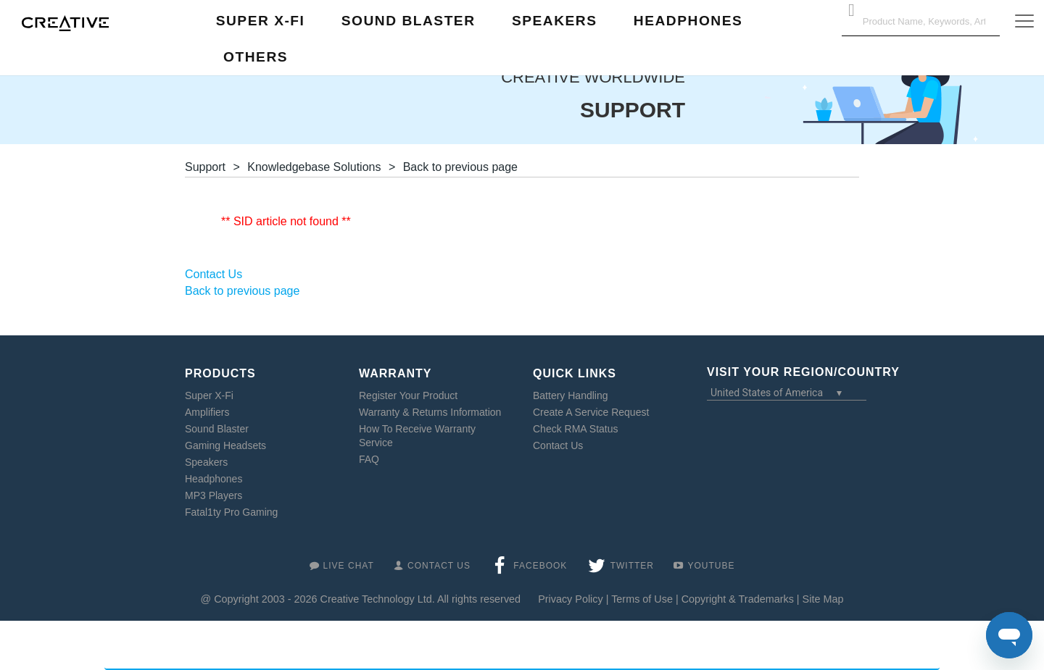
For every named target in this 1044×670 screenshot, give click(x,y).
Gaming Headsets (225, 445)
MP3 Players (213, 495)
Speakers (206, 462)
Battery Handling (570, 395)
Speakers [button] (554, 20)
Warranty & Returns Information (430, 412)
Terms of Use (642, 599)
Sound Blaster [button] (408, 20)
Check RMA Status (575, 429)
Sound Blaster (217, 429)
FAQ (369, 459)
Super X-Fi (209, 395)
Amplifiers (207, 412)
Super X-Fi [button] (260, 20)
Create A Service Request (591, 412)
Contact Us (558, 445)
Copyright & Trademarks (738, 599)
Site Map (823, 599)
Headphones (213, 479)
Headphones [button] (688, 20)
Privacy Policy (570, 599)
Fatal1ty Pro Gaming (231, 512)
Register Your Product (408, 395)
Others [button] (255, 56)
